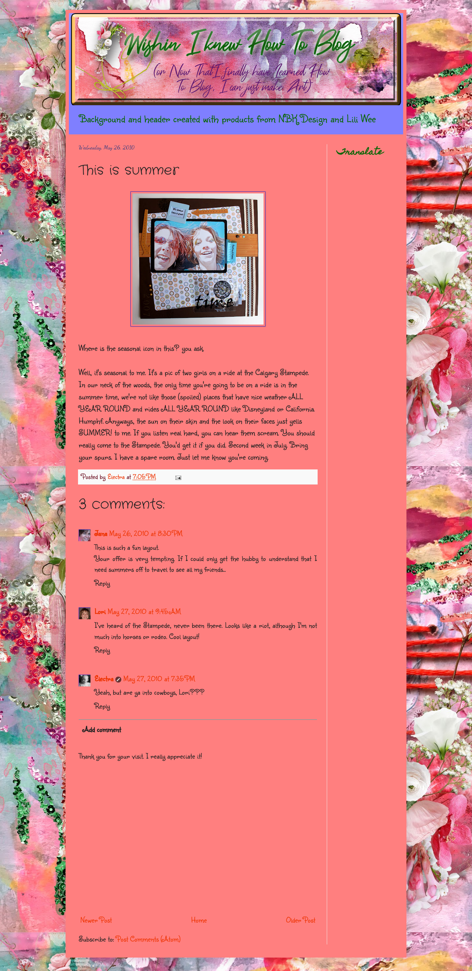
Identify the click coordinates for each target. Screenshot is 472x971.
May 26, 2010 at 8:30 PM (146, 533)
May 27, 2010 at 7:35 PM (159, 678)
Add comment (102, 729)
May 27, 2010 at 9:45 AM (144, 611)
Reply (102, 583)
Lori (100, 611)
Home (199, 920)
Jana (100, 533)
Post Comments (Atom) (148, 939)
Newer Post (96, 920)
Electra (103, 678)
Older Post (300, 920)
